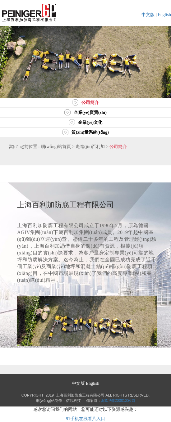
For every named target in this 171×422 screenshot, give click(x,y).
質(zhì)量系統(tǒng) (85, 132)
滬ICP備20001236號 (118, 400)
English (164, 14)
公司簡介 (85, 102)
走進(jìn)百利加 (90, 146)
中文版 (148, 14)
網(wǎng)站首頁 (56, 146)
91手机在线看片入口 (85, 418)
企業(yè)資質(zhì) (85, 112)
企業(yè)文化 (86, 122)
